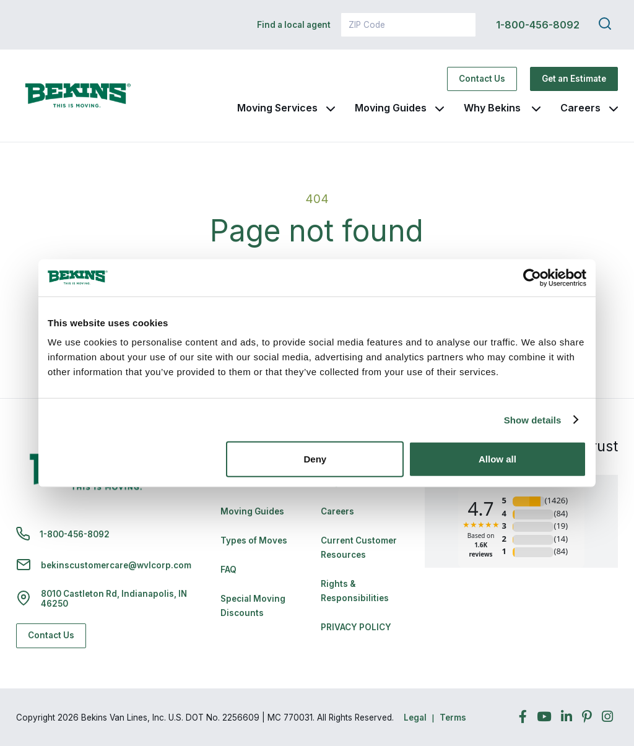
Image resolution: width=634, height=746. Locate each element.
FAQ (228, 570)
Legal (415, 717)
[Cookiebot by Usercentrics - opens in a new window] (532, 277)
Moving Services (277, 108)
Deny (315, 459)
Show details (533, 419)
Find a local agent (294, 25)
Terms (453, 717)
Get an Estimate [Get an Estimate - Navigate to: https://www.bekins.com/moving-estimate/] (574, 79)
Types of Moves (253, 540)
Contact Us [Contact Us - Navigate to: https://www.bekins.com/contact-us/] (482, 79)
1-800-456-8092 (538, 25)
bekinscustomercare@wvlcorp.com (116, 565)
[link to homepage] (78, 96)
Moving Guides (391, 108)
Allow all (497, 459)
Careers (580, 108)
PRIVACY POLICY (356, 627)
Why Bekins (493, 108)
